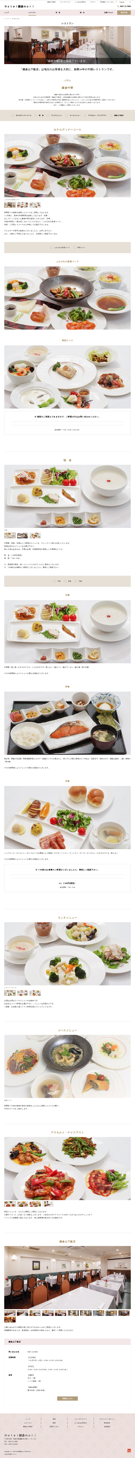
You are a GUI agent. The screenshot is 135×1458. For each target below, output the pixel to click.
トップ (28, 1419)
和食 (67, 581)
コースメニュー (72, 115)
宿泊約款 (107, 1423)
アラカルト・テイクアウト (95, 115)
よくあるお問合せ (80, 1423)
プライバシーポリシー (107, 1419)
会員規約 (107, 1426)
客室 (54, 1419)
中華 (57, 581)
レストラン (28, 1423)
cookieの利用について (10, 1454)
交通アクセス (54, 1426)
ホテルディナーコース (21, 115)
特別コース (79, 247)
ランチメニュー (54, 115)
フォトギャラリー (80, 1419)
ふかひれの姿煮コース (60, 247)
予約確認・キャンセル (107, 2)
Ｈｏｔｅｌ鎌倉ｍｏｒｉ (20, 1435)
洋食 (78, 581)
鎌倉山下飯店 (117, 115)
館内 (54, 1423)
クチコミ (81, 1426)
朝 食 (39, 115)
